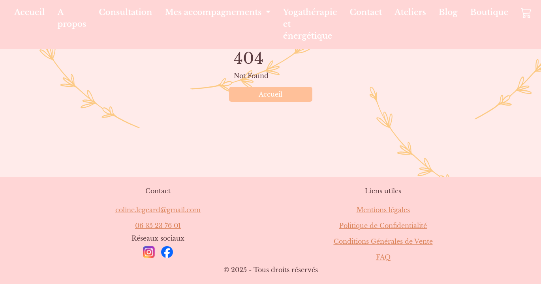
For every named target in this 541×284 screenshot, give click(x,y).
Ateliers (410, 12)
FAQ (383, 257)
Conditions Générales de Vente (383, 241)
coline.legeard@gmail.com (158, 210)
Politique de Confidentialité (383, 226)
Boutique (489, 12)
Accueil (29, 12)
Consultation (125, 12)
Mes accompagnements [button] (214, 12)
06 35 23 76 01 (158, 226)
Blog (448, 12)
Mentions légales (383, 210)
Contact (366, 12)
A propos (71, 18)
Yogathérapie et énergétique (310, 24)
